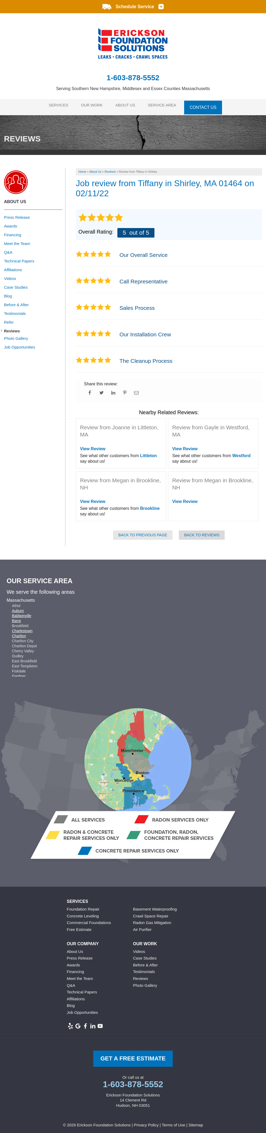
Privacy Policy (146, 1122)
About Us (127, 105)
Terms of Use (173, 1122)
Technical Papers (19, 258)
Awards (10, 223)
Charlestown (22, 628)
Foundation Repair (83, 906)
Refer (9, 319)
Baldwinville (21, 613)
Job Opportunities (19, 344)
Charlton (19, 633)
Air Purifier (142, 926)
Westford (241, 452)
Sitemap (195, 1122)
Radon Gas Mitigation (152, 919)
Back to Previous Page (142, 532)
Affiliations (13, 267)
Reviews (12, 328)
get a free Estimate (133, 1055)
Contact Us (208, 105)
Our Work (91, 105)
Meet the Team (17, 240)
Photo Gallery (16, 335)
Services (56, 105)
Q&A (8, 249)
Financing (12, 232)
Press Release (17, 214)
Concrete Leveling (83, 913)
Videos (10, 275)
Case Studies (16, 284)
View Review (92, 446)
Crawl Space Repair (150, 913)
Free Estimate (79, 926)
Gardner (18, 673)
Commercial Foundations (89, 919)
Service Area (166, 105)
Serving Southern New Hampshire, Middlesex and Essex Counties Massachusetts (133, 88)
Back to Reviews (201, 532)
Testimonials (15, 310)
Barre (16, 618)
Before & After (16, 302)
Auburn (18, 608)
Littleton (148, 452)
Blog (8, 293)
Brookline (150, 505)
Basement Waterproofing (155, 906)
